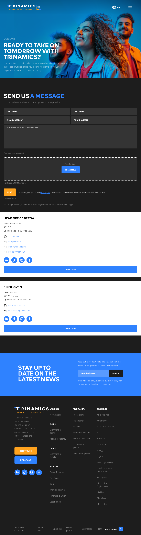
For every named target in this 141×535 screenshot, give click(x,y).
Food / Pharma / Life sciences (104, 470)
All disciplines (103, 415)
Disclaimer (57, 529)
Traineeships (79, 421)
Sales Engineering (105, 462)
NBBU (99, 529)
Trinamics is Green (58, 496)
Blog (52, 484)
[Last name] (104, 111)
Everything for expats (56, 455)
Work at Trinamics (57, 490)
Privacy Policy (48, 205)
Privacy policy (69, 529)
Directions (70, 269)
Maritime (101, 492)
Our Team (54, 478)
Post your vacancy (58, 439)
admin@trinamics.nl (17, 247)
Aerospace (102, 477)
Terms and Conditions (19, 529)
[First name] (37, 111)
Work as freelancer (81, 439)
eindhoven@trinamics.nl (19, 311)
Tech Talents (78, 415)
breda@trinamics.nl (16, 252)
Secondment (55, 502)
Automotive (102, 421)
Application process (78, 446)
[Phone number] (104, 120)
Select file (70, 170)
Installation (101, 445)
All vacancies (55, 415)
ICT (98, 433)
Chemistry (101, 498)
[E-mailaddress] (37, 120)
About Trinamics (57, 472)
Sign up (115, 373)
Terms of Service (63, 205)
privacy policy (45, 193)
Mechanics (102, 504)
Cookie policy (40, 529)
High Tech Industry (105, 427)
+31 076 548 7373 (16, 237)
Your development (81, 454)
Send (9, 192)
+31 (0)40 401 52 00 (16, 306)
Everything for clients (56, 431)
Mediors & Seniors (81, 433)
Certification (87, 529)
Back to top (114, 529)
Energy (100, 451)
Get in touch (26, 451)
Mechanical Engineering (102, 485)
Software (101, 439)
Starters (76, 427)
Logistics (101, 457)
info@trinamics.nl (15, 242)
